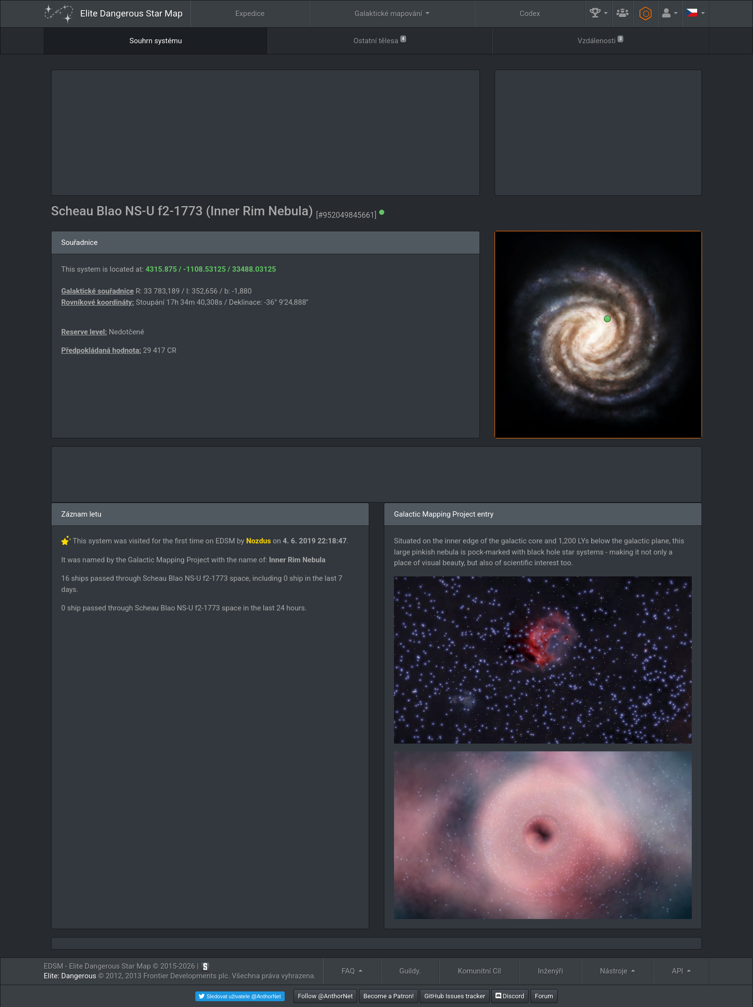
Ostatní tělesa (380, 40)
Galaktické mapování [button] (389, 13)
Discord (510, 996)
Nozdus (258, 541)
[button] (599, 13)
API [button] (678, 971)
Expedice (250, 13)
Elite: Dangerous (70, 976)
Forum (544, 996)
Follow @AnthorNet (325, 996)
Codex (530, 13)
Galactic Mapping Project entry (444, 514)
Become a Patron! (388, 996)
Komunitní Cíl (479, 971)
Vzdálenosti (600, 40)
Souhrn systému (156, 40)
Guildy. (410, 971)
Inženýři (550, 971)
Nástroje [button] (614, 971)
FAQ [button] (349, 971)
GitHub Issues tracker (454, 996)
